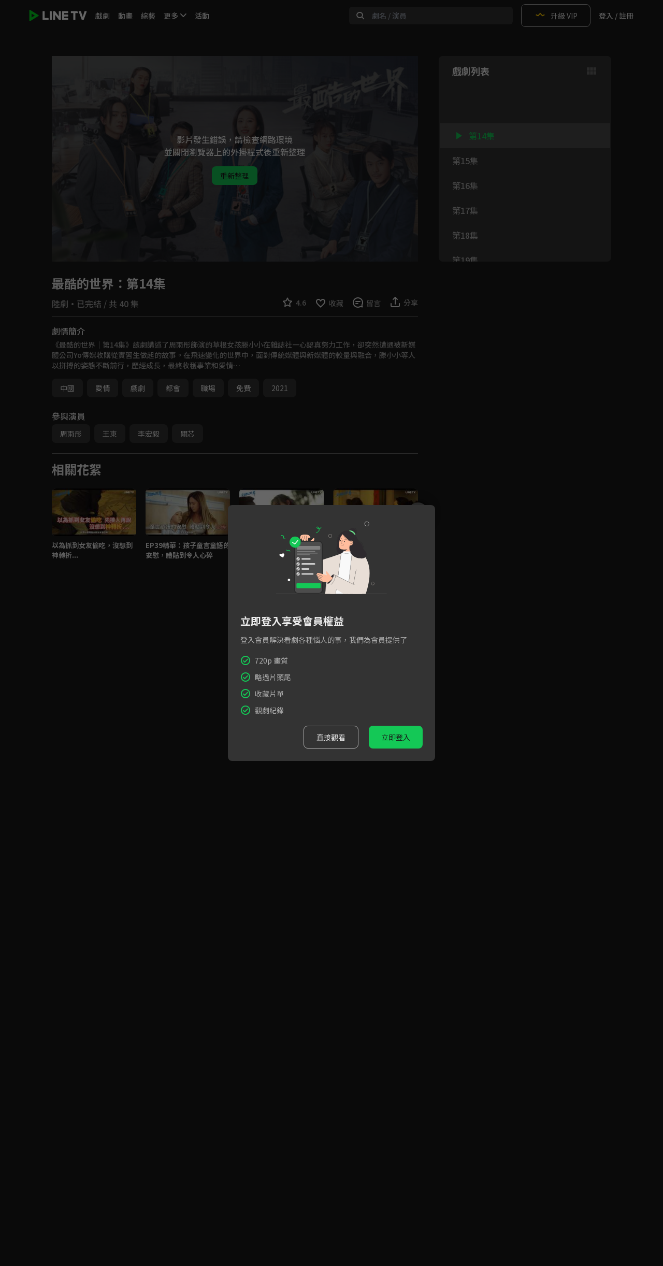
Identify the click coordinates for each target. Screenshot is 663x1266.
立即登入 (395, 737)
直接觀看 (330, 737)
